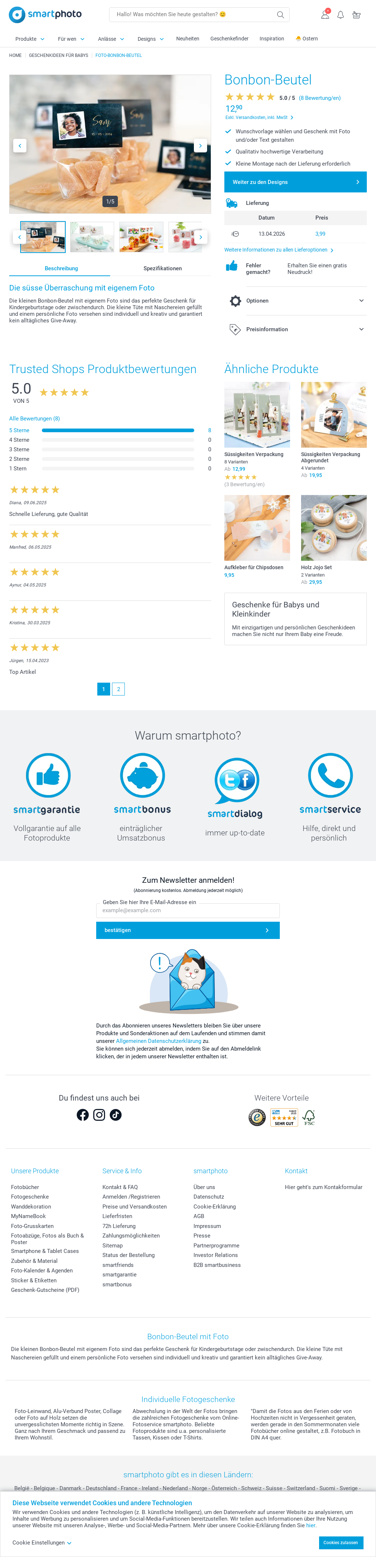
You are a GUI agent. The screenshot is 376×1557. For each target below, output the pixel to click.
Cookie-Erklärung (215, 1206)
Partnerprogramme (216, 1245)
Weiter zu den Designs (260, 182)
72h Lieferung (118, 1226)
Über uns (204, 1187)
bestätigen (118, 930)
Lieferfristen (117, 1216)
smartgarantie (119, 1274)
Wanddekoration (31, 1206)
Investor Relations (216, 1255)
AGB (199, 1216)
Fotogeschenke (30, 1196)
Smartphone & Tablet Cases (45, 1251)
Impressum (207, 1226)
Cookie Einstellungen (42, 1542)
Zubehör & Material (34, 1261)
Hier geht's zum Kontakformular (323, 1187)
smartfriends (118, 1265)
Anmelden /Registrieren (131, 1196)
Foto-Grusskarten (32, 1226)
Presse (202, 1235)
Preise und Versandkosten (134, 1206)
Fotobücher (25, 1187)
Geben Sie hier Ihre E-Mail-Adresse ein (149, 902)
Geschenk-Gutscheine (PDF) (45, 1290)
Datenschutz (209, 1196)
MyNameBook (28, 1216)
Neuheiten (187, 38)
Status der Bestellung (128, 1255)
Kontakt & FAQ (120, 1187)
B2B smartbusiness (217, 1265)
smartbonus (117, 1284)
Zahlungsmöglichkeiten (131, 1235)
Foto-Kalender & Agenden (42, 1270)
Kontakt (296, 1171)
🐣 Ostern (306, 38)
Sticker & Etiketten (34, 1280)
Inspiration (272, 38)
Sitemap (112, 1245)
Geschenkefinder (229, 38)
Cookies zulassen (340, 1542)
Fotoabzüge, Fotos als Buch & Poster (47, 1239)
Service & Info (122, 1171)
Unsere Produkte (35, 1171)
